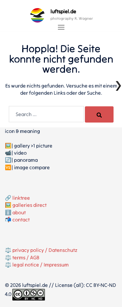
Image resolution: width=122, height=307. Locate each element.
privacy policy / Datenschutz (44, 250)
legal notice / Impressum (40, 264)
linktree (21, 198)
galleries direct (29, 205)
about (19, 212)
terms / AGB (25, 257)
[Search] (99, 114)
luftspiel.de (63, 11)
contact (21, 219)
